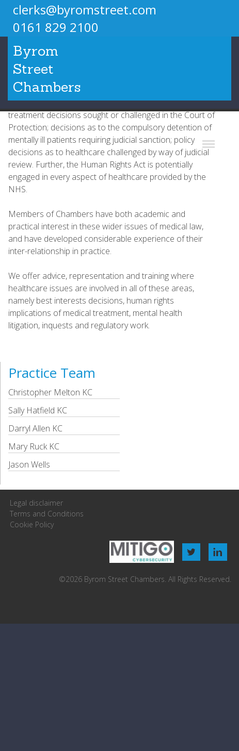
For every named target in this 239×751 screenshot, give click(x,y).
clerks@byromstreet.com (84, 9)
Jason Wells (29, 464)
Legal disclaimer (36, 503)
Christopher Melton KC (50, 392)
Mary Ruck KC (33, 446)
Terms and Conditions (47, 514)
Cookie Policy (32, 524)
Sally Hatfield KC (37, 410)
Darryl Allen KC (35, 428)
